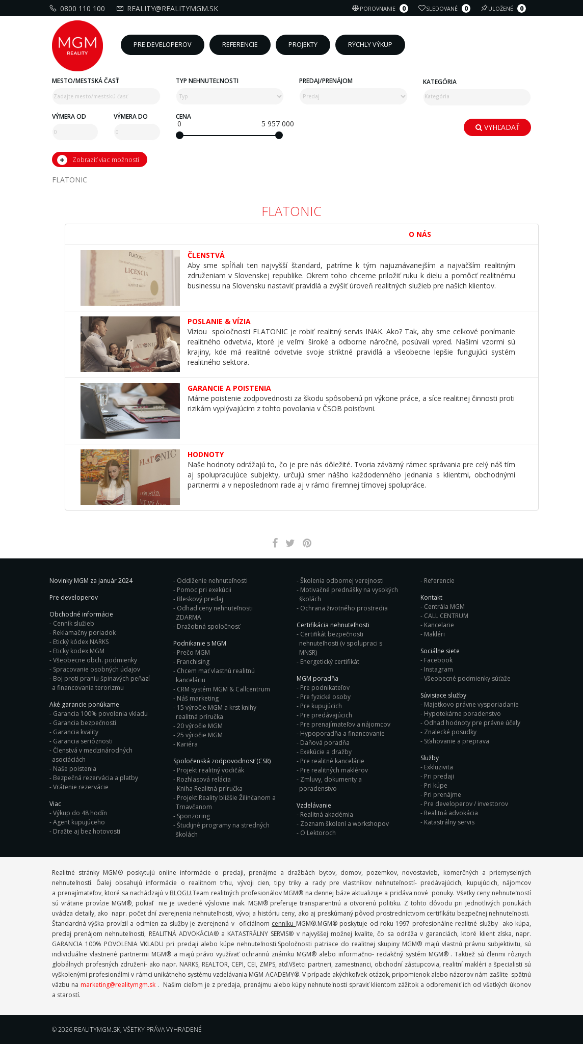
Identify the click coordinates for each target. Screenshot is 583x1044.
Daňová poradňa (325, 742)
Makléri (434, 634)
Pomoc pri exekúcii (204, 589)
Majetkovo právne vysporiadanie (471, 704)
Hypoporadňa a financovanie (342, 733)
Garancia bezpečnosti (84, 722)
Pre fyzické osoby (325, 696)
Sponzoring (193, 816)
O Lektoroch (318, 832)
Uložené (504, 8)
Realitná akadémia (326, 814)
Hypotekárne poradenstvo (462, 713)
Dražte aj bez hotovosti (86, 831)
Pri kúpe (435, 785)
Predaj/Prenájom (326, 80)
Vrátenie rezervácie (81, 787)
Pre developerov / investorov (466, 803)
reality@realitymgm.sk (168, 8)
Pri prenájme (442, 794)
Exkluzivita (438, 767)
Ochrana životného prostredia (344, 608)
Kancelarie (439, 625)
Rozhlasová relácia (204, 779)
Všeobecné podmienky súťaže (467, 678)
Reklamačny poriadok (84, 632)
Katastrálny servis (449, 822)
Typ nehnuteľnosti (207, 80)
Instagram (438, 669)
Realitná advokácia (451, 813)
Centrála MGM (444, 606)
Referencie (439, 580)
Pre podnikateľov (325, 687)
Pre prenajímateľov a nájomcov (345, 724)
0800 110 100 (78, 8)
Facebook (438, 660)
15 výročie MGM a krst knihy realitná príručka (216, 712)
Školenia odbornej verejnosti (342, 580)
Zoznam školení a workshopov (344, 823)
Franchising (193, 661)
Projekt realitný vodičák (210, 770)
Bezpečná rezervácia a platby (95, 777)
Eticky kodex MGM (78, 651)
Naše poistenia (74, 768)
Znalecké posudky (450, 732)
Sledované (445, 8)
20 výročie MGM (200, 725)
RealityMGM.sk (97, 1029)
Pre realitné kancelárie (332, 761)
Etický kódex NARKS (81, 641)
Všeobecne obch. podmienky (95, 660)
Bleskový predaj (200, 599)
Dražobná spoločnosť (208, 626)
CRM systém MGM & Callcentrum (223, 689)
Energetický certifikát (329, 661)
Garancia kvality (75, 732)
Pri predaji (439, 776)
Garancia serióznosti (83, 741)
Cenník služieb (73, 623)
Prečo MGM (193, 652)
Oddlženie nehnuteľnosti (212, 580)
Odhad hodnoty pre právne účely (472, 722)
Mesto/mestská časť (85, 80)
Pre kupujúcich (321, 706)
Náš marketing (198, 698)
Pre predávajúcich (326, 715)
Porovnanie (381, 8)
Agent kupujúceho (79, 822)
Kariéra (187, 744)
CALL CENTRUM (446, 615)
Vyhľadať (497, 127)
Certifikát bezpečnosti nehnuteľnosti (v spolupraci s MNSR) (340, 643)
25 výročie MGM (200, 735)
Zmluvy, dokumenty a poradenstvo (330, 784)
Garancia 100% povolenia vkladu (100, 713)
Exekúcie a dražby (326, 751)
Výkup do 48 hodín (80, 813)
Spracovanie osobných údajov (96, 669)
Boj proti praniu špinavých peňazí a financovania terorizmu (101, 683)
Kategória (440, 81)
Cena (183, 116)
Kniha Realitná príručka (210, 788)
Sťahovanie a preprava (456, 741)
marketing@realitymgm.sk (118, 984)
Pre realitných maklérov (334, 770)
